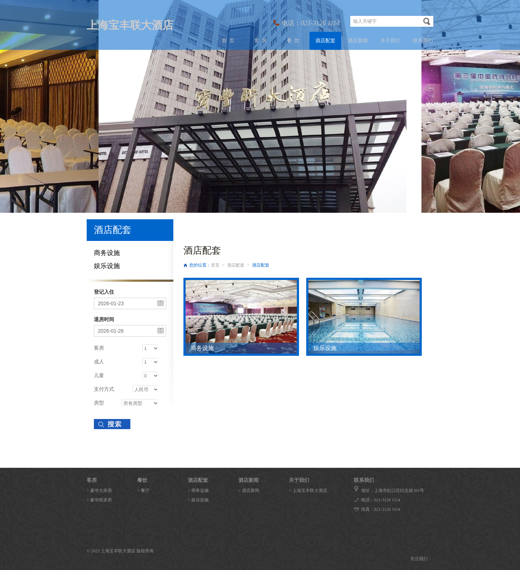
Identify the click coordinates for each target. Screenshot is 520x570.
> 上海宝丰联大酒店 (308, 490)
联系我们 (423, 40)
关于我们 (390, 40)
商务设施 (107, 252)
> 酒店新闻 (248, 490)
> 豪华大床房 (99, 490)
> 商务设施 (198, 490)
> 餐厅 (143, 490)
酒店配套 (325, 40)
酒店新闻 (358, 40)
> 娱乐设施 (198, 499)
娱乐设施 (107, 265)
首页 (215, 265)
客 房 (260, 40)
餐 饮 (293, 40)
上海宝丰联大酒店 (130, 25)
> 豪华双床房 (99, 499)
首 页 (228, 40)
